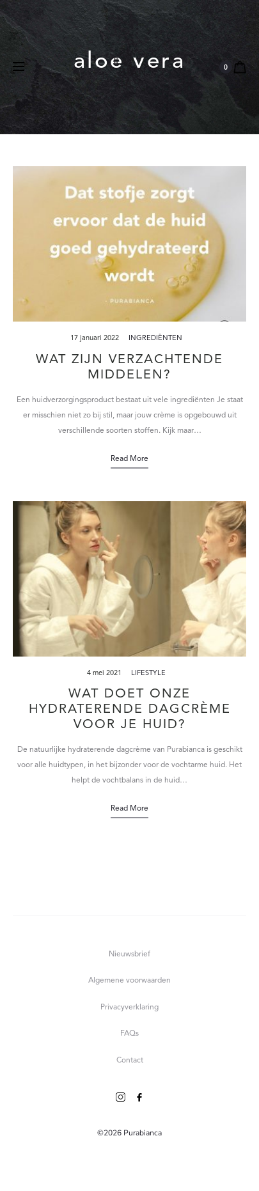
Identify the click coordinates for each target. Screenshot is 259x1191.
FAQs (129, 1034)
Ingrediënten (155, 338)
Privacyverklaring (129, 1007)
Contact (129, 1060)
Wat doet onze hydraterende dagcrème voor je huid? (130, 709)
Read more (129, 459)
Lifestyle (148, 673)
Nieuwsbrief (129, 954)
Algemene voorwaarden (129, 981)
